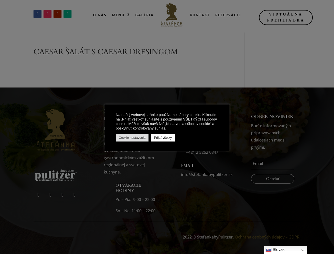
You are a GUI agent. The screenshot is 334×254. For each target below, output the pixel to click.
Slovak (275, 250)
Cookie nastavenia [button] (132, 138)
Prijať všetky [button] (163, 138)
